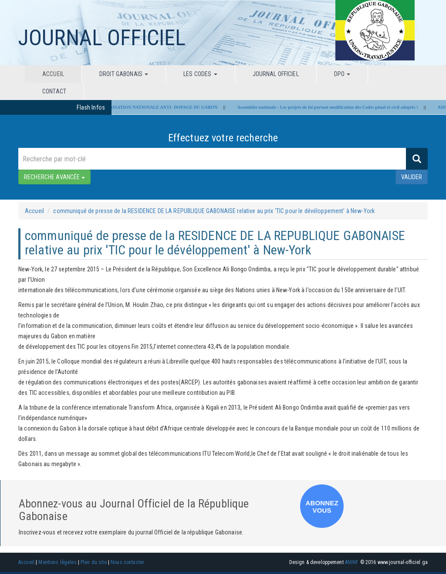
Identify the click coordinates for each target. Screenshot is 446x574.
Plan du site (94, 562)
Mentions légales (57, 562)
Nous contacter (127, 562)
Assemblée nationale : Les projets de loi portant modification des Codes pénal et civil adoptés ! (330, 107)
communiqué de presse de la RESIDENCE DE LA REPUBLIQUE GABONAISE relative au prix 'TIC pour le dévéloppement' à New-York (214, 210)
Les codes (200, 73)
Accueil (53, 73)
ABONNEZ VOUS (322, 506)
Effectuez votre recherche (223, 138)
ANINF (352, 562)
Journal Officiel (276, 73)
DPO (342, 73)
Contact (54, 91)
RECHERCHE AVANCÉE (54, 177)
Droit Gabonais (123, 73)
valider (411, 177)
